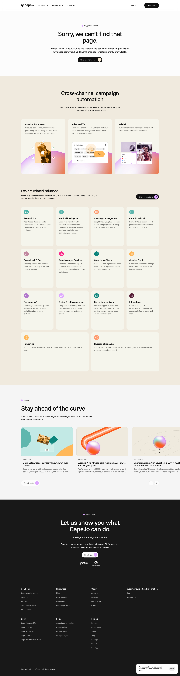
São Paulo (95, 648)
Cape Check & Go (28, 627)
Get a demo (96, 601)
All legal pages (62, 635)
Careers (94, 597)
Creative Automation (29, 593)
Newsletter (60, 601)
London (94, 623)
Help (128, 593)
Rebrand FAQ (132, 597)
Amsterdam (96, 627)
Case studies (61, 597)
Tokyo (93, 635)
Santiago (94, 639)
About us (71, 5)
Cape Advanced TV (28, 623)
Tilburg (94, 631)
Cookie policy (61, 627)
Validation (25, 601)
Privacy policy (61, 631)
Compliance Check (28, 605)
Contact (94, 605)
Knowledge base (63, 605)
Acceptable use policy (65, 623)
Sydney (94, 644)
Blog (58, 593)
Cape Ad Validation (28, 631)
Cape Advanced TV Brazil (31, 639)
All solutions (26, 609)
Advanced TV (26, 597)
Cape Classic (26, 635)
